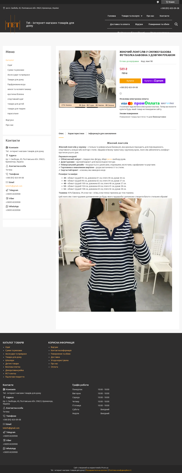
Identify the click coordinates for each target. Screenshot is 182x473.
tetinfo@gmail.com (14, 186)
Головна (112, 16)
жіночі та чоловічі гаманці (19, 89)
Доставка (55, 357)
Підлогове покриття (14, 377)
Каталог (10, 60)
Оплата (54, 367)
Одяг (10, 65)
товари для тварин (16, 109)
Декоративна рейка (14, 370)
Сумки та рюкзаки (16, 70)
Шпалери (9, 360)
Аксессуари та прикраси (19, 75)
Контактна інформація (61, 350)
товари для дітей (16, 104)
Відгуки (139, 24)
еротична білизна (16, 94)
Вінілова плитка (12, 367)
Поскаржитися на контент (97, 470)
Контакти (164, 16)
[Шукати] (175, 24)
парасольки (13, 113)
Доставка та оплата (120, 24)
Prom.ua (104, 468)
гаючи (109, 159)
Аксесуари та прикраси (16, 354)
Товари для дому (16, 79)
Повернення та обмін (159, 24)
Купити (130, 81)
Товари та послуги (130, 16)
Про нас (150, 16)
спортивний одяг (16, 99)
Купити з (153, 81)
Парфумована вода (16, 84)
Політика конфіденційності (131, 32)
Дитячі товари (12, 363)
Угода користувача (159, 32)
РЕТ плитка (10, 373)
